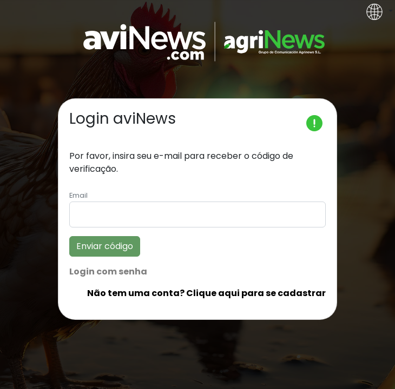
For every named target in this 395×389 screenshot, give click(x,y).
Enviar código (104, 246)
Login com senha (108, 271)
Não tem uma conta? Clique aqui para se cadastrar (206, 293)
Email (78, 195)
